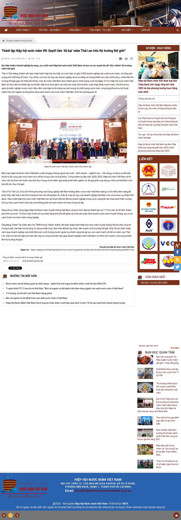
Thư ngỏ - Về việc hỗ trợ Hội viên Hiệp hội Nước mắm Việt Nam (158, 136)
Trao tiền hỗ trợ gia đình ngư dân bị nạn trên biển (167, 420)
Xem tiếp (175, 348)
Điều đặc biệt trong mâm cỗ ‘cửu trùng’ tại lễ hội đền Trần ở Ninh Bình (167, 450)
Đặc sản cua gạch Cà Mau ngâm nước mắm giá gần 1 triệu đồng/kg (167, 360)
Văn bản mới (155, 277)
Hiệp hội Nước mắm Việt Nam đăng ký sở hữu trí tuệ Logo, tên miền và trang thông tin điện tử (157, 108)
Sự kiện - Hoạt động (158, 48)
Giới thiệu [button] (23, 31)
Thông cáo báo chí (146, 98)
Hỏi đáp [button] (127, 31)
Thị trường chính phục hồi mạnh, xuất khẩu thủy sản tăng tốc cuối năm (167, 388)
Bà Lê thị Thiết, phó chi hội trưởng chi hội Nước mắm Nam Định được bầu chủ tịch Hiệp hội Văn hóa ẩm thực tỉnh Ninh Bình (158, 405)
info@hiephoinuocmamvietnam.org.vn (103, 491)
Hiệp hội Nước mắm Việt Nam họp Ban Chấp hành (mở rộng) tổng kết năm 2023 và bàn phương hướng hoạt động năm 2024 (157, 86)
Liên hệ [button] (145, 30)
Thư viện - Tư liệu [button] (101, 31)
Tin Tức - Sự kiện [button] (50, 31)
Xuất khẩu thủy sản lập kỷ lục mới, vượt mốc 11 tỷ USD (167, 372)
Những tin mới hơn (23, 276)
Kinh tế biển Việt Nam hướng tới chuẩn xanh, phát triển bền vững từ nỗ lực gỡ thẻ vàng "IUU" (157, 435)
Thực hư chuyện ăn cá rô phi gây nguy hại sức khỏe (167, 464)
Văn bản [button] (75, 31)
